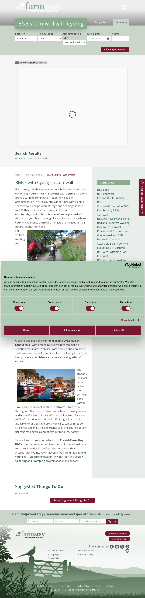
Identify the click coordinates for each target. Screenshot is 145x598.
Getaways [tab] (121, 22)
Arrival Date (94, 33)
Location (20, 33)
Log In (57, 589)
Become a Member (118, 533)
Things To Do (54, 558)
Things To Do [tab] (101, 22)
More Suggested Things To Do (72, 500)
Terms (97, 585)
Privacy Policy (65, 585)
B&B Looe (103, 189)
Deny (26, 330)
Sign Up (112, 521)
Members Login (119, 538)
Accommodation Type (71, 35)
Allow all (119, 330)
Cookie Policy (82, 585)
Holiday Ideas (45, 33)
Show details (128, 320)
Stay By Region (34, 174)
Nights (115, 33)
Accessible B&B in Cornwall (113, 243)
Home (18, 174)
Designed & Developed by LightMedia (82, 589)
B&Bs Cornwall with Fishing (113, 218)
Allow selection (72, 330)
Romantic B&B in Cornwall (112, 231)
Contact (109, 585)
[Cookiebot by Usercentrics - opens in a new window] (127, 265)
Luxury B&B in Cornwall (111, 247)
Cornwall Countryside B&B (113, 206)
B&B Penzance (105, 194)
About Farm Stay (85, 554)
